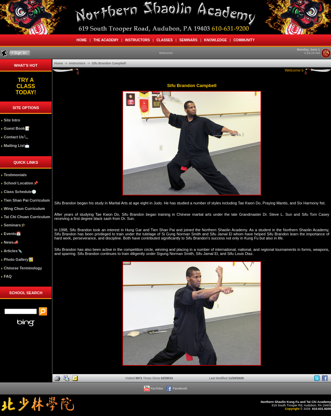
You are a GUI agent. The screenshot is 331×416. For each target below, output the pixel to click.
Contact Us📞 (15, 137)
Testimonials (13, 175)
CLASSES (165, 40)
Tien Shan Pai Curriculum (25, 200)
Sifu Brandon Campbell (109, 63)
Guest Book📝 (15, 128)
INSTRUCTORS (137, 40)
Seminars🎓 (13, 225)
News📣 (10, 242)
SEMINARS (188, 40)
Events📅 (11, 234)
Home (59, 63)
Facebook (177, 388)
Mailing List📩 (15, 145)
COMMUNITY (244, 40)
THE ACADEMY (105, 40)
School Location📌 (19, 183)
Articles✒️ (11, 251)
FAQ (6, 276)
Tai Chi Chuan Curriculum (25, 217)
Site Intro (10, 120)
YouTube (154, 388)
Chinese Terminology (21, 268)
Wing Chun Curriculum (23, 208)
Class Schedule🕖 (18, 192)
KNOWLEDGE (215, 40)
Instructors (77, 63)
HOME (82, 40)
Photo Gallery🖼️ (17, 259)
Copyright (292, 408)
